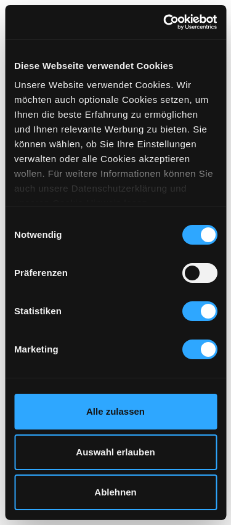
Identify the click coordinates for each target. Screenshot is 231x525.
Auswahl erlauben (115, 452)
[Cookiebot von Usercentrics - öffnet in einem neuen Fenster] (164, 22)
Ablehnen (115, 492)
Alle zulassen (115, 411)
